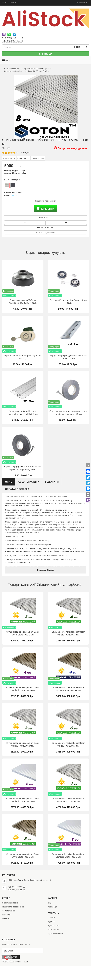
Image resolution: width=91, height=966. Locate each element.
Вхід (49, 902)
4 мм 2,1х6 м (9, 158)
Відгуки (5, 918)
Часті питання (8, 910)
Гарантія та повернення (13, 906)
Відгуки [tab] (52, 481)
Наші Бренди (53, 929)
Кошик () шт (45, 53)
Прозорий (7, 185)
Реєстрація (52, 906)
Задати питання (45, 217)
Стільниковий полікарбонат (59, 584)
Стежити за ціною (45, 227)
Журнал (51, 921)
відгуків (26, 152)
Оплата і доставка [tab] (17, 489)
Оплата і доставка (10, 902)
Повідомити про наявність (45, 201)
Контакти (6, 914)
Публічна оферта (55, 933)
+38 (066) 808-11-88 (12, 37)
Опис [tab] (8, 481)
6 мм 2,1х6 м (23, 158)
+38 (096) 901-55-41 (12, 40)
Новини (51, 917)
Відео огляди (53, 925)
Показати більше (45, 570)
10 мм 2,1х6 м (38, 158)
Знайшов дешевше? (45, 232)
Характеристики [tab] (28, 481)
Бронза (13, 185)
